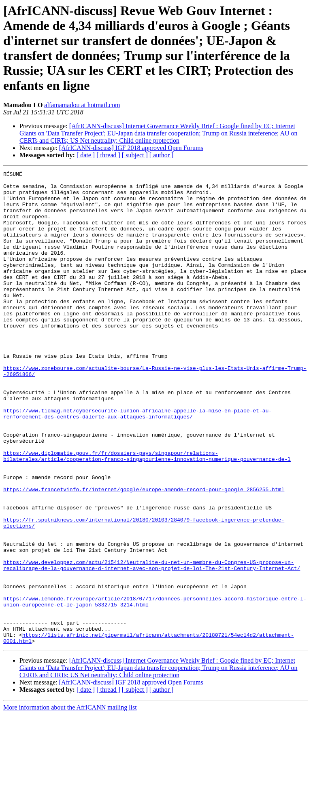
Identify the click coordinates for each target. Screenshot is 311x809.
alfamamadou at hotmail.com (82, 104)
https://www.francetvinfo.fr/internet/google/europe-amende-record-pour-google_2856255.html (143, 553)
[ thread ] (108, 155)
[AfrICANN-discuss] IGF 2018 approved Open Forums (131, 147)
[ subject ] (135, 155)
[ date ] (86, 155)
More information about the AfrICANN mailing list (70, 801)
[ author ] (161, 155)
